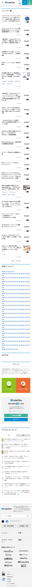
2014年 (3, 317)
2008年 (3, 341)
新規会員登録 (15, 415)
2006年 (3, 349)
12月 (3, 275)
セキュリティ (9, 83)
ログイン (16, 419)
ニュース (5, 533)
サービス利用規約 (11, 583)
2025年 (3, 273)
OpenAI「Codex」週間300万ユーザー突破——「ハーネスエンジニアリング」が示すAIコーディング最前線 (17, 446)
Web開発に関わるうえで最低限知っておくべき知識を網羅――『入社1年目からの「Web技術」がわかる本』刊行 (11, 75)
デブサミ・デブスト (7, 541)
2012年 (3, 325)
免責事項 (9, 579)
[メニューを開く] (2, 2)
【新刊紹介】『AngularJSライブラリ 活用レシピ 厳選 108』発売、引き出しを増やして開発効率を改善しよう (11, 42)
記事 (21, 533)
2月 (9, 271)
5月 (15, 273)
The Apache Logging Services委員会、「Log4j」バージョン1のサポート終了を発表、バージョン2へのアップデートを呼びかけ (11, 204)
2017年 (3, 305)
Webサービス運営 (11, 194)
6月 (17, 273)
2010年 (3, 333)
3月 (11, 271)
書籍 (21, 540)
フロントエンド (12, 192)
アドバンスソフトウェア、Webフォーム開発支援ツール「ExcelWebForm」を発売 (11, 215)
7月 (19, 273)
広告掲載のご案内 (24, 526)
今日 (9, 435)
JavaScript (5, 81)
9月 (24, 273)
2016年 (3, 309)
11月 (29, 273)
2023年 (3, 281)
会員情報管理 (10, 576)
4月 (13, 271)
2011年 (3, 329)
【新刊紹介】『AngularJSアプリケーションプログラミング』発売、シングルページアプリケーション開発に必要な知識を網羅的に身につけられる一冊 (11, 97)
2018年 (3, 301)
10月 (26, 273)
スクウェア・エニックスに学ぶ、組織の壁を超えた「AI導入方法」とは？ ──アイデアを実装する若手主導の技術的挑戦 (17, 492)
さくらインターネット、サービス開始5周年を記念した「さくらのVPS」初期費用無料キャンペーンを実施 (11, 30)
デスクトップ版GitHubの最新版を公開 (11, 153)
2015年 (3, 313)
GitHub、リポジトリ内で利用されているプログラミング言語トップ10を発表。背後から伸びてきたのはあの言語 (11, 110)
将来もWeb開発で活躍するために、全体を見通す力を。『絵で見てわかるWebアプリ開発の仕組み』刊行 (11, 187)
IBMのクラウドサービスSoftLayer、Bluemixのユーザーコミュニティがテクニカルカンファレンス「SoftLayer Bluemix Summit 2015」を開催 (11, 175)
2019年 (3, 297)
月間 (23, 435)
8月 (21, 273)
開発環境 (4, 194)
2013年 (3, 321)
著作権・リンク (10, 574)
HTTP (4, 83)
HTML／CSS (17, 81)
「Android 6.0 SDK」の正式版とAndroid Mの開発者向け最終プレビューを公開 (11, 122)
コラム (4, 254)
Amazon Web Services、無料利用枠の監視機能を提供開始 (11, 142)
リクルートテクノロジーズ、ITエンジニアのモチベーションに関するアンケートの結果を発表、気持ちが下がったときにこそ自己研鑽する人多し (11, 18)
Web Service (11, 81)
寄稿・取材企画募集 (8, 526)
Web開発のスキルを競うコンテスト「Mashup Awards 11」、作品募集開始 (11, 53)
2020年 (3, 293)
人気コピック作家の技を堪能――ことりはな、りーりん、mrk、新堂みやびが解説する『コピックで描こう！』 (11, 248)
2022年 (3, 285)
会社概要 (9, 581)
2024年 (3, 277)
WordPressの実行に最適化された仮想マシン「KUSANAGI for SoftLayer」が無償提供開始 (11, 133)
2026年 (3, 271)
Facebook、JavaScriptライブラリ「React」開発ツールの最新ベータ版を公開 (11, 236)
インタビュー (5, 192)
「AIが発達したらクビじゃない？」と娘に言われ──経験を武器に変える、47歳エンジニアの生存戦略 (17, 478)
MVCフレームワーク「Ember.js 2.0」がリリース (10, 163)
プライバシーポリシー (12, 586)
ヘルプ (8, 572)
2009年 (3, 337)
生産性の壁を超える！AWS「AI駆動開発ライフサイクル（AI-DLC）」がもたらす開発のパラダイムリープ (17, 485)
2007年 (3, 345)
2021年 (3, 289)
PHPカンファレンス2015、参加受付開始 (11, 63)
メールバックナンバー (16, 411)
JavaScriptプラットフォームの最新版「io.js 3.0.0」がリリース (11, 225)
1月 (7, 271)
